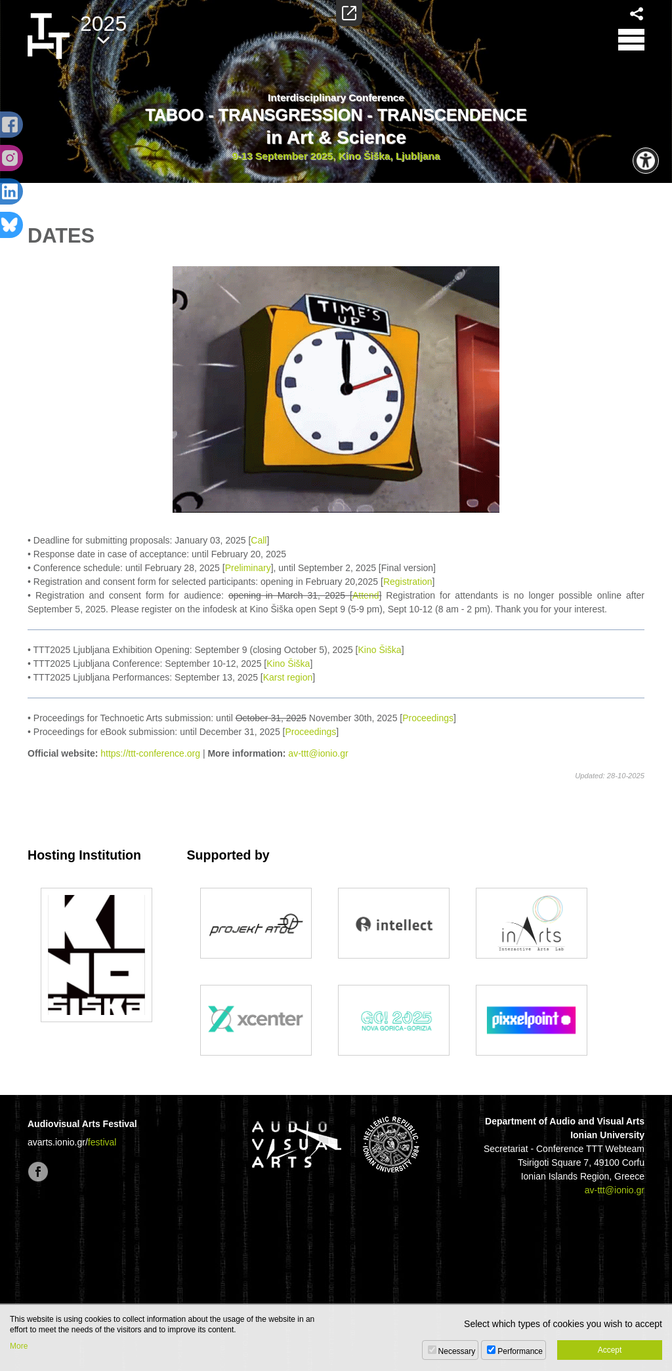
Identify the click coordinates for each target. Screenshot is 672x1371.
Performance (520, 1351)
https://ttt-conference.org (150, 753)
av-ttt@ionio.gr (318, 753)
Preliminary (248, 568)
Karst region (287, 677)
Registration (407, 581)
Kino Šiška (380, 650)
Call (258, 540)
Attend (365, 595)
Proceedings (427, 718)
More (19, 1346)
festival (102, 1142)
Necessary (457, 1351)
